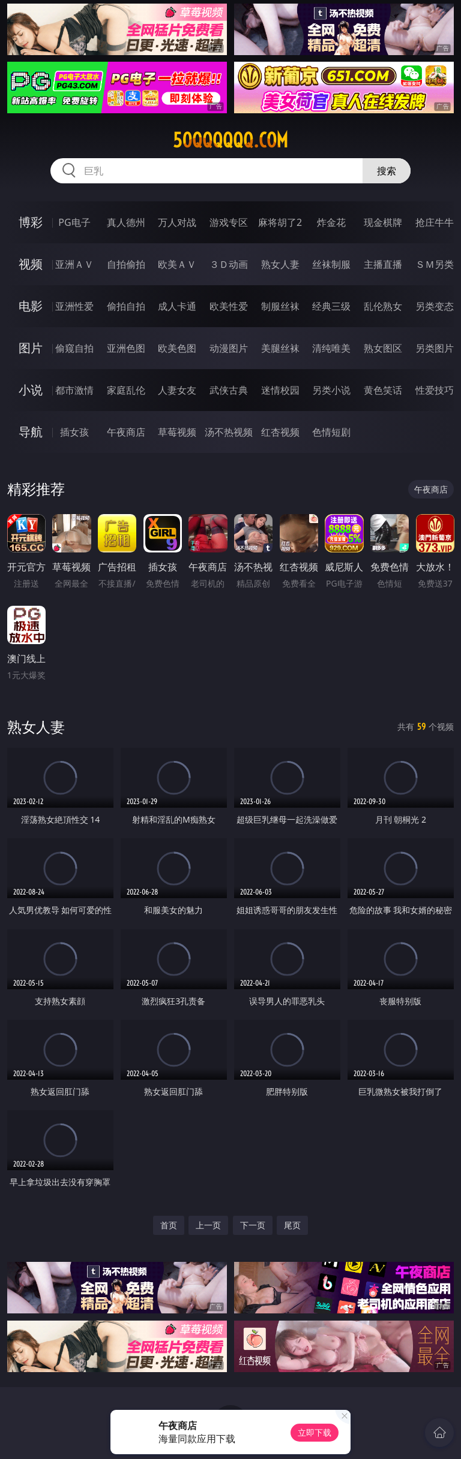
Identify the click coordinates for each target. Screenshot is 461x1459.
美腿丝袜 (280, 348)
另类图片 (434, 348)
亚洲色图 (126, 348)
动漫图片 (228, 348)
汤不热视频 (229, 432)
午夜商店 (126, 432)
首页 (168, 1225)
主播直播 (383, 264)
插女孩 (74, 432)
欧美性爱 (228, 306)
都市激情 (74, 390)
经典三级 (331, 306)
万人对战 (177, 222)
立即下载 (314, 1432)
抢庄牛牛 (434, 222)
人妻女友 (177, 390)
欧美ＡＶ (177, 264)
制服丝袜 (280, 306)
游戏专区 (228, 222)
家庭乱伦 (126, 390)
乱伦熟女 (383, 306)
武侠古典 (228, 390)
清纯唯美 (331, 348)
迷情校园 (280, 390)
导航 (31, 432)
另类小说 (331, 390)
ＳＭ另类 (434, 264)
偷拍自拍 (126, 306)
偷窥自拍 (74, 348)
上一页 (208, 1225)
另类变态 (434, 306)
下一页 (252, 1225)
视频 (31, 264)
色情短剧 (331, 432)
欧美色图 (177, 348)
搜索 (386, 170)
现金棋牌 (383, 222)
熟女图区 (383, 348)
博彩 (31, 222)
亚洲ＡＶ (74, 264)
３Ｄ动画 (228, 264)
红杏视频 (280, 432)
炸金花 (331, 222)
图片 (31, 348)
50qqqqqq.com (230, 140)
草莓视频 (177, 432)
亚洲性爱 (74, 306)
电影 (31, 306)
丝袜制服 (331, 264)
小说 (31, 390)
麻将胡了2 (280, 222)
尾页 (292, 1225)
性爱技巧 (434, 390)
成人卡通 (177, 306)
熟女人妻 (280, 264)
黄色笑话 (383, 390)
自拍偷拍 (126, 264)
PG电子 (74, 222)
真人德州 (126, 222)
